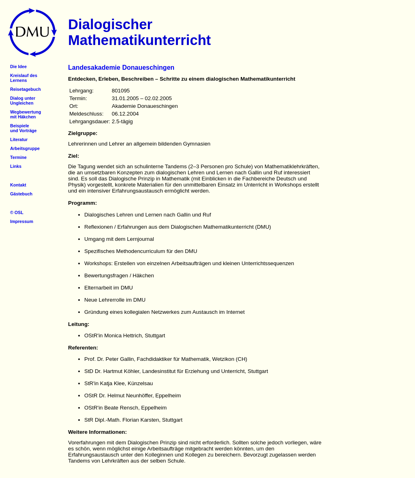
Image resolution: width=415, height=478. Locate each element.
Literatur (19, 139)
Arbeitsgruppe (25, 148)
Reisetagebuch (25, 89)
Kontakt (18, 184)
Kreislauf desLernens (23, 78)
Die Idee (18, 66)
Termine (18, 157)
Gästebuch (21, 193)
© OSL (17, 212)
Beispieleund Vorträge (23, 128)
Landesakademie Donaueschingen (121, 67)
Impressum (21, 221)
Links (15, 166)
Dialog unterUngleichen (22, 100)
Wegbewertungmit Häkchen (25, 114)
